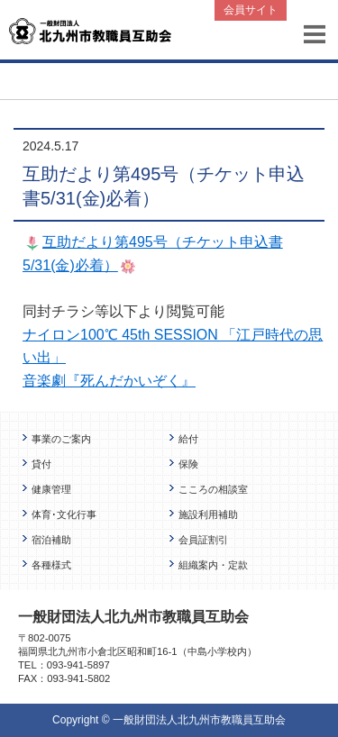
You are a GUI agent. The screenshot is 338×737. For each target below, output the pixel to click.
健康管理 (51, 489)
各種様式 (51, 565)
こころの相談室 (213, 489)
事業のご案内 (61, 438)
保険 (188, 464)
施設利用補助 (208, 514)
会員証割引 (203, 539)
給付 (188, 438)
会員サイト (251, 10)
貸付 (41, 464)
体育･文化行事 (64, 514)
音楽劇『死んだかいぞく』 (109, 380)
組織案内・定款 (213, 565)
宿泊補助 (51, 539)
